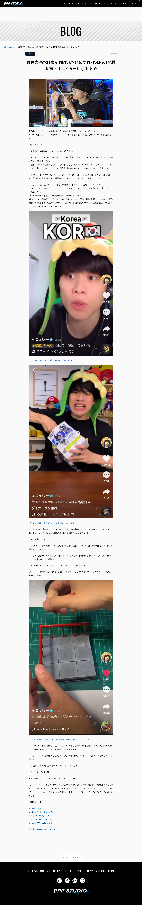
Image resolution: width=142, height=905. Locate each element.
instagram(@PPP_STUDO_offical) (42, 819)
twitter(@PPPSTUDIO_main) (40, 823)
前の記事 (65, 857)
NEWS (71, 4)
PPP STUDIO (51, 829)
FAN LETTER (121, 4)
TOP (63, 4)
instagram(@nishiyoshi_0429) (41, 815)
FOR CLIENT (68, 871)
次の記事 (76, 857)
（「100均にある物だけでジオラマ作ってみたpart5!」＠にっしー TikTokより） (61, 739)
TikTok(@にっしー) (36, 808)
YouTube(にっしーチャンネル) (41, 812)
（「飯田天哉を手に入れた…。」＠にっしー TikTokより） (52, 523)
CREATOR (95, 4)
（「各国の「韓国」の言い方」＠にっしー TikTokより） (52, 360)
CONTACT (134, 4)
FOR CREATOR (45, 871)
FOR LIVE (57, 871)
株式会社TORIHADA (37, 829)
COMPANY (107, 4)
